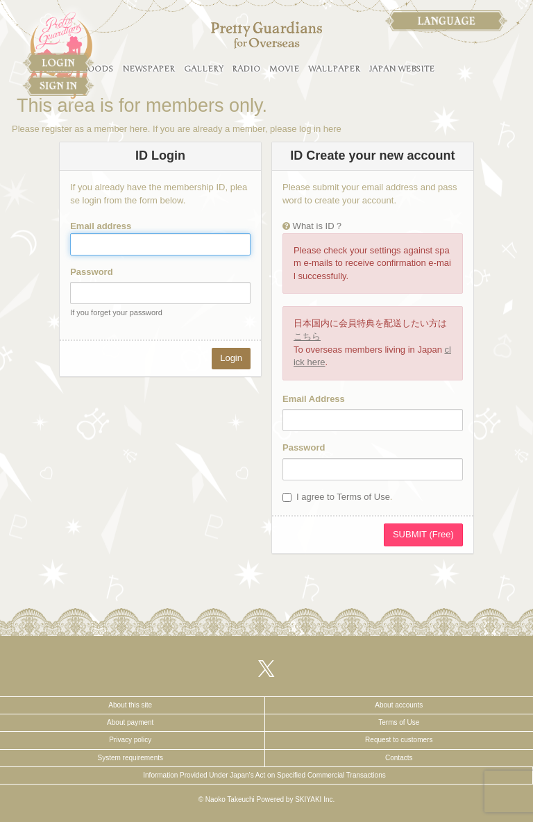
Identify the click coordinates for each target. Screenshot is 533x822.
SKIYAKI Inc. (315, 799)
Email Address (313, 399)
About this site (130, 705)
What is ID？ (318, 226)
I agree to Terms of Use (343, 497)
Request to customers (398, 740)
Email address (100, 226)
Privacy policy (130, 740)
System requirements (130, 758)
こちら (307, 336)
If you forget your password (116, 312)
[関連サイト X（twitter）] (266, 668)
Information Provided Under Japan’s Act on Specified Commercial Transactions (264, 775)
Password (91, 272)
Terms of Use (398, 722)
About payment (130, 722)
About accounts (399, 705)
